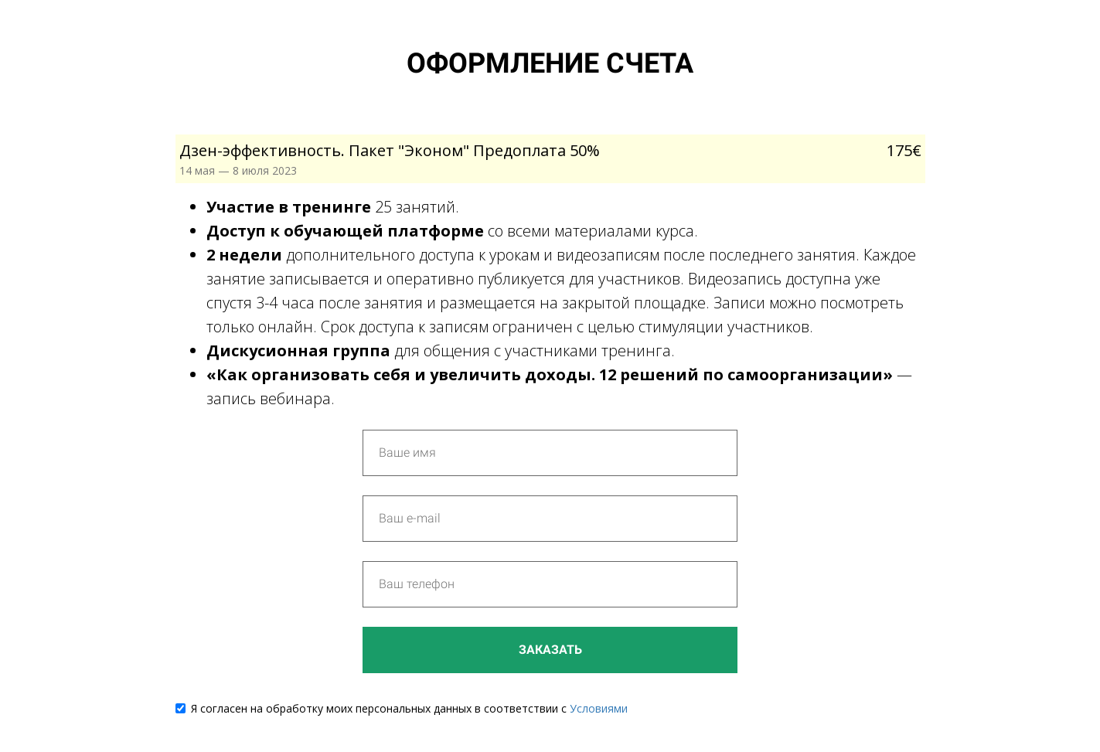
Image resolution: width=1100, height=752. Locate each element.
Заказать (550, 649)
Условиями (599, 708)
